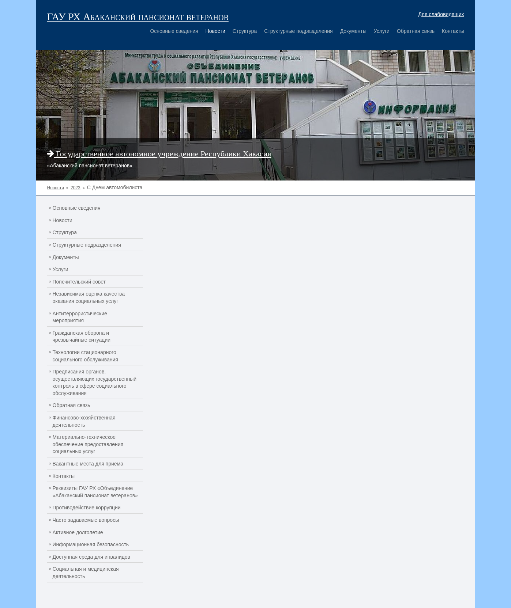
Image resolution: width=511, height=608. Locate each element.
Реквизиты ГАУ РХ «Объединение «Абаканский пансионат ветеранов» (95, 491)
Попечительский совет (79, 282)
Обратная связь (416, 31)
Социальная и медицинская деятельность (86, 572)
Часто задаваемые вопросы (86, 520)
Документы (353, 31)
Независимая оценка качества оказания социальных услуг (89, 297)
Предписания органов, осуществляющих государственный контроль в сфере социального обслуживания (95, 382)
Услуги (382, 31)
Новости (215, 31)
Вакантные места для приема (88, 464)
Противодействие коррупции (87, 507)
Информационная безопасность (91, 544)
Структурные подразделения (298, 31)
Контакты (453, 31)
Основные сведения (174, 31)
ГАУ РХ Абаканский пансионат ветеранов (138, 16)
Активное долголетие (78, 532)
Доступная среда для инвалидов (91, 557)
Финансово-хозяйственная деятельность (84, 421)
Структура (245, 31)
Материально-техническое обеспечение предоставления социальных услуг (88, 444)
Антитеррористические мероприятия (80, 317)
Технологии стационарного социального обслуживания (85, 355)
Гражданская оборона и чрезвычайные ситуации (82, 336)
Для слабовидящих (441, 14)
